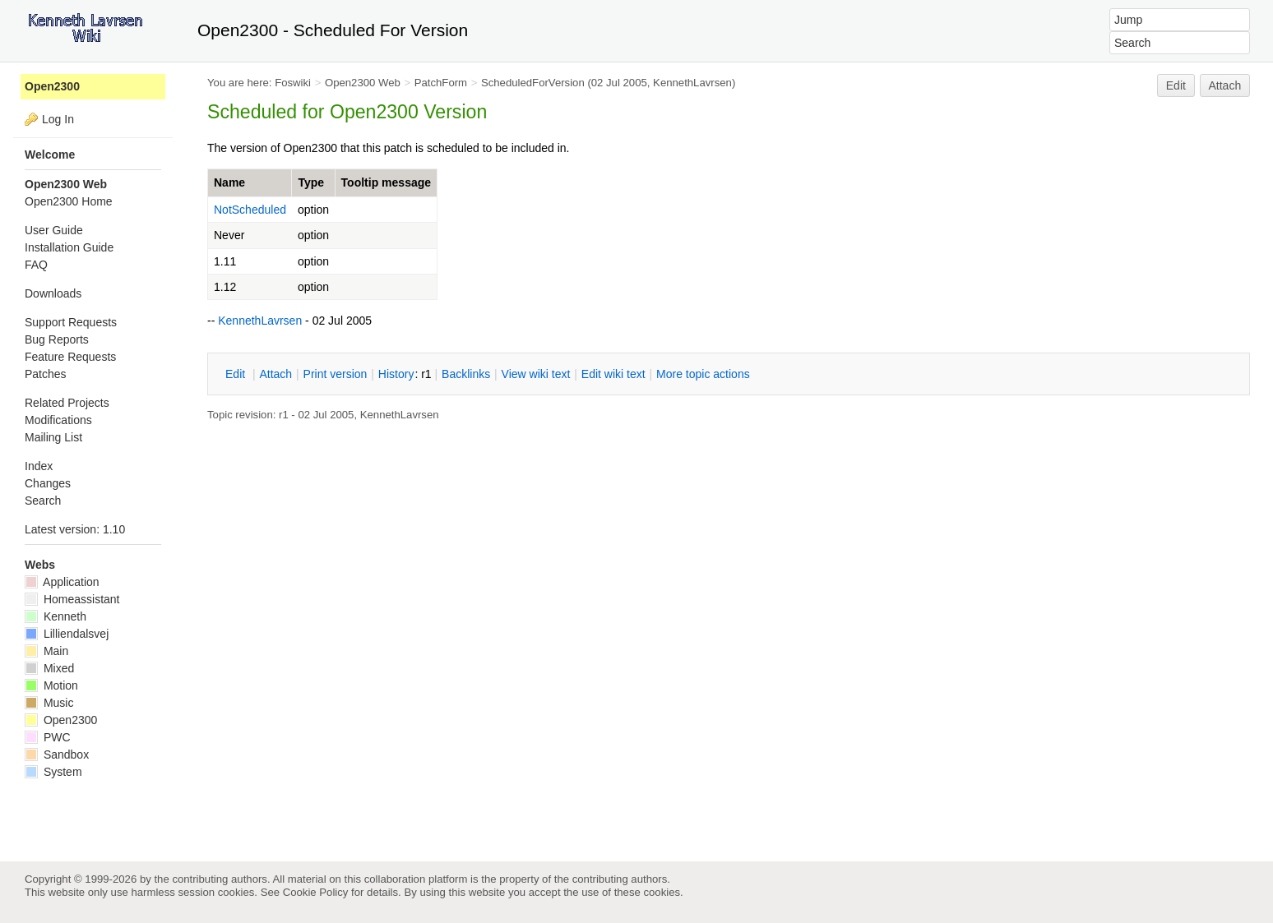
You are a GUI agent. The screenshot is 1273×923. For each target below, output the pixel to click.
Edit (1176, 85)
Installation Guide (69, 247)
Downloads (53, 293)
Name (229, 182)
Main (46, 651)
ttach (275, 374)
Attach (1225, 85)
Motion (51, 685)
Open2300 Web (362, 82)
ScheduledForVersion (533, 82)
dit (236, 374)
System (53, 771)
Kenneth (55, 616)
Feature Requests (70, 356)
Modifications (58, 420)
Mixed (49, 668)
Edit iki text (613, 374)
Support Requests (71, 322)
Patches (46, 374)
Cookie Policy (316, 892)
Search (43, 500)
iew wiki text (536, 374)
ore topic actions (703, 374)
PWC (48, 737)
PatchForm (440, 82)
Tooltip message (386, 182)
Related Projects (67, 402)
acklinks (466, 374)
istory (396, 374)
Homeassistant (72, 599)
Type (311, 182)
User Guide (54, 230)
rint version (335, 374)
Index (39, 466)
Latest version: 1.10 (75, 529)
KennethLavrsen (692, 82)
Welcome (50, 154)
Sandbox (57, 754)
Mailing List (53, 437)
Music (49, 702)
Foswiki (293, 82)
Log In (58, 119)
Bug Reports (57, 339)
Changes (48, 483)
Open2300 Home (69, 201)
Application (62, 581)
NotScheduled (250, 209)
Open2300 (52, 86)
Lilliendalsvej (67, 633)
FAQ (36, 264)
